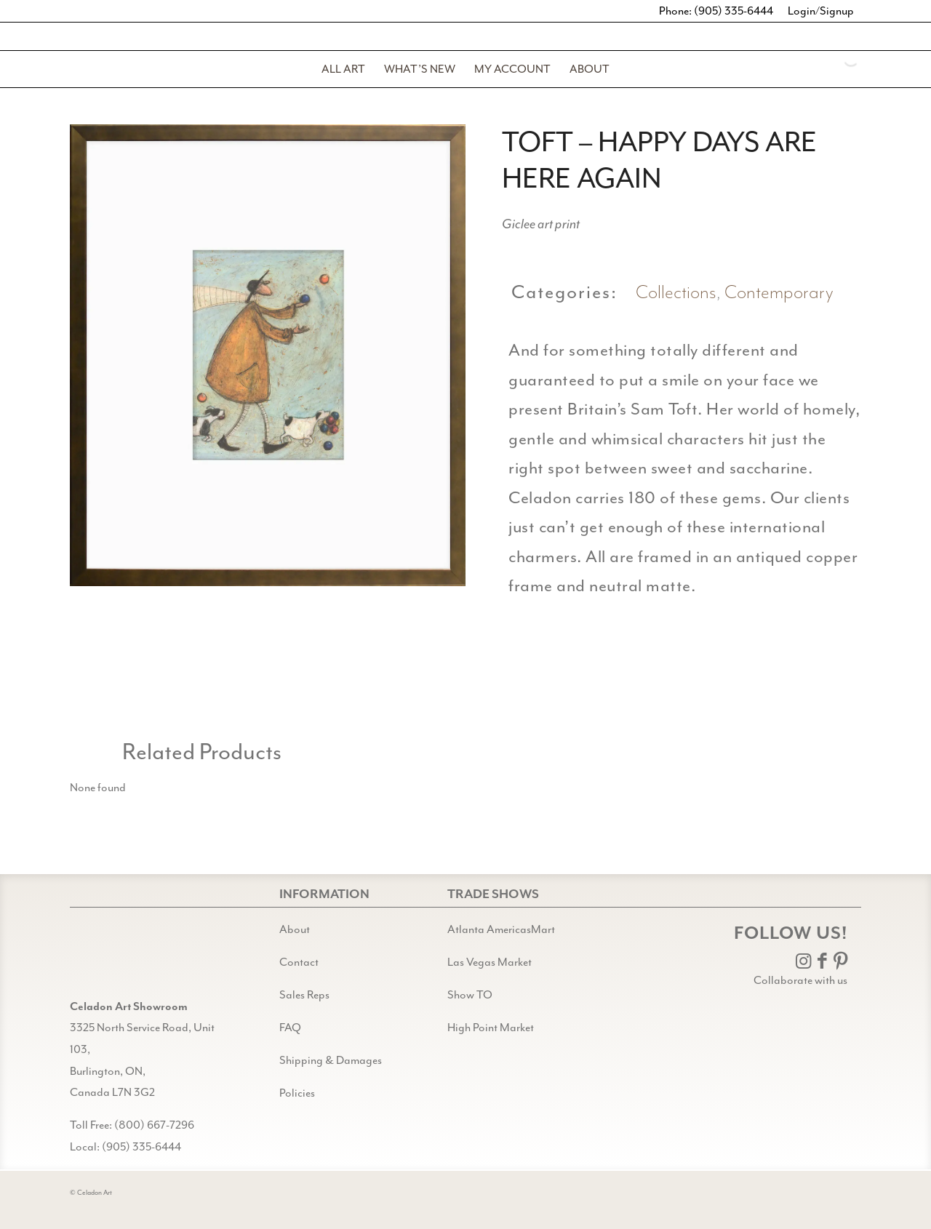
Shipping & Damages (330, 1060)
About (294, 929)
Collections (676, 292)
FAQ (290, 1027)
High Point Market (490, 1027)
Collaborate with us (800, 980)
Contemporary (779, 292)
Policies (297, 1093)
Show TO (469, 995)
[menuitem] (343, 69)
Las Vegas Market (489, 962)
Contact (299, 962)
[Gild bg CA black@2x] (107, 959)
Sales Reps (304, 995)
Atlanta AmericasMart (501, 929)
